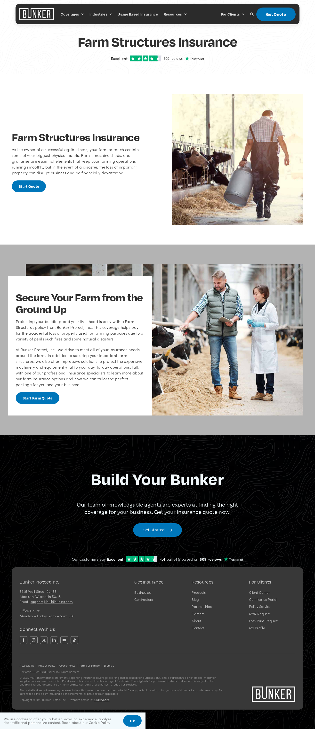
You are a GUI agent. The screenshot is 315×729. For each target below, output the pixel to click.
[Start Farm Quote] (37, 398)
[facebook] (23, 640)
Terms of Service (89, 665)
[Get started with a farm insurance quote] (29, 186)
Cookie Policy (67, 665)
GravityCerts (102, 700)
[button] (251, 14)
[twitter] (44, 640)
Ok (132, 721)
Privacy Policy (46, 665)
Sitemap (109, 665)
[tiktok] (74, 640)
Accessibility (27, 665)
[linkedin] (54, 640)
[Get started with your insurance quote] (157, 530)
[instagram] (34, 640)
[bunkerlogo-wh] (36, 10)
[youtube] (64, 640)
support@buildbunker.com (52, 601)
